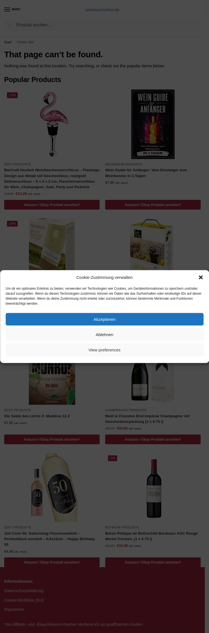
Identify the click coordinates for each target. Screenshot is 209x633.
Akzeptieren (104, 319)
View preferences (105, 349)
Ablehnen (104, 334)
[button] (200, 277)
